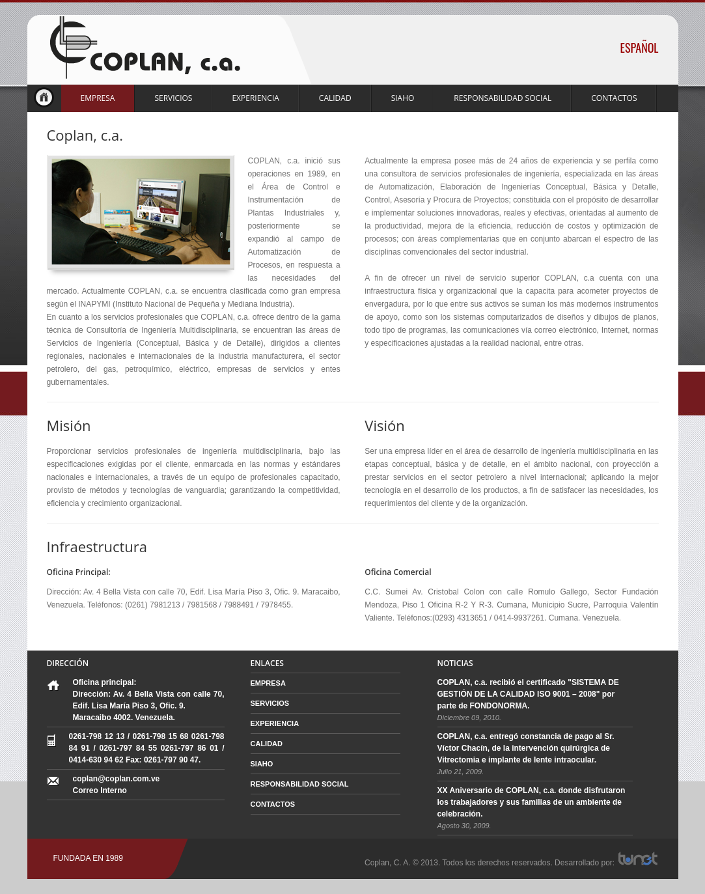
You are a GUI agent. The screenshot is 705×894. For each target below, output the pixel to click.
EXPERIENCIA (255, 98)
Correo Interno (100, 790)
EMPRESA (98, 98)
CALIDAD (335, 98)
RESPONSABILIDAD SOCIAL (502, 98)
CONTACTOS (614, 98)
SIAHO (403, 98)
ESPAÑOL (639, 47)
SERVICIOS (173, 98)
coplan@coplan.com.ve (116, 778)
